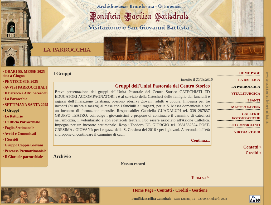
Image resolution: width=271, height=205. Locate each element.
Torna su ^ (200, 177)
